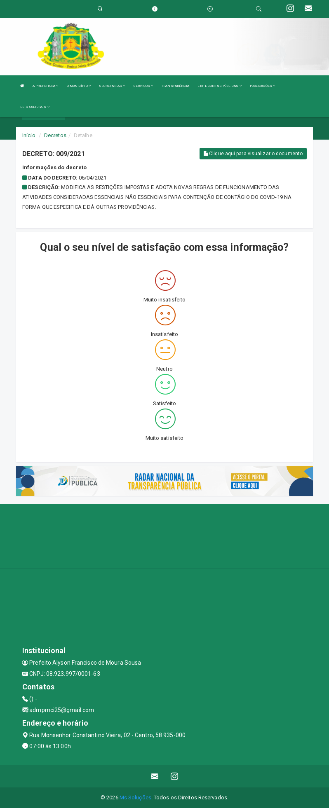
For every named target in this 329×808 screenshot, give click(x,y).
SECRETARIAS (112, 86)
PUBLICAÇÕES (262, 86)
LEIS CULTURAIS (34, 107)
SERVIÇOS (143, 86)
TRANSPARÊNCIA (175, 86)
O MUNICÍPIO (79, 86)
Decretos (55, 135)
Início (28, 135)
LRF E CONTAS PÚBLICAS (219, 86)
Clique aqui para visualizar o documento (253, 153)
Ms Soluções (135, 797)
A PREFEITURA (45, 86)
